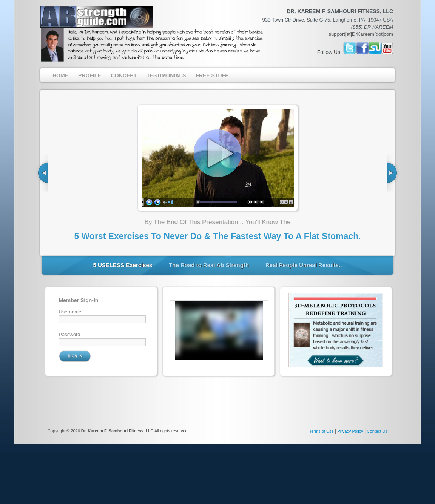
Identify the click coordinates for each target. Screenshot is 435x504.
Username (70, 312)
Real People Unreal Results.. (303, 265)
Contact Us (377, 431)
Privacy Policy (350, 431)
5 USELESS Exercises (122, 265)
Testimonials (166, 75)
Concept (124, 75)
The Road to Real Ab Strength (209, 265)
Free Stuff (212, 75)
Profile (89, 75)
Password (69, 334)
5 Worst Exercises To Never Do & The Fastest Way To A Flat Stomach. (217, 236)
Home (60, 75)
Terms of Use (321, 431)
